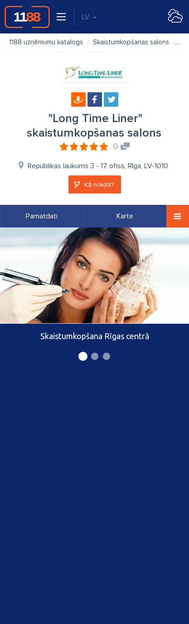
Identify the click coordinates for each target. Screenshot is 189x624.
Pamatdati (42, 216)
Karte (124, 216)
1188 (27, 16)
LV (89, 17)
